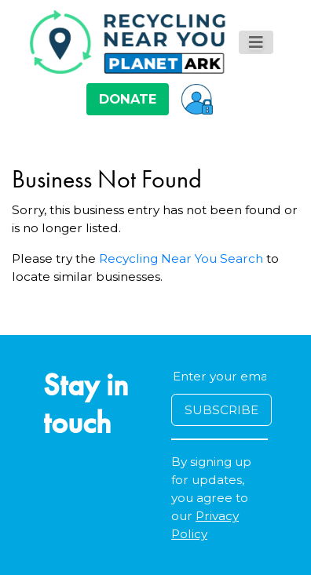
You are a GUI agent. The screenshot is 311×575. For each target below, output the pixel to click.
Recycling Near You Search (181, 258)
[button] (197, 99)
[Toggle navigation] (256, 42)
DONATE (127, 99)
